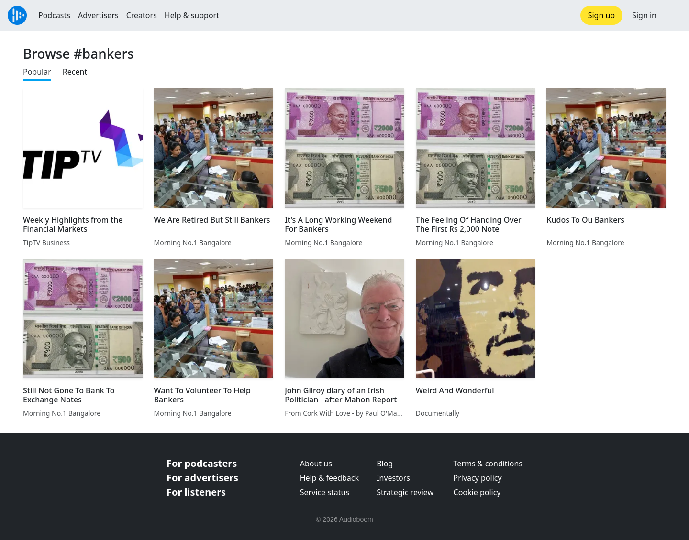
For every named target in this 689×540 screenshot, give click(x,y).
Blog (385, 463)
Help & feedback (329, 478)
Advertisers (98, 15)
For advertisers (202, 477)
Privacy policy (478, 478)
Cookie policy (477, 492)
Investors (393, 478)
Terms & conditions (488, 463)
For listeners (196, 492)
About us (316, 463)
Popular (37, 71)
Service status (324, 492)
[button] (672, 15)
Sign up (601, 15)
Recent (75, 71)
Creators (141, 15)
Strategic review (405, 492)
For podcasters (202, 463)
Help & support (192, 15)
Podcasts (54, 15)
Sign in (644, 15)
